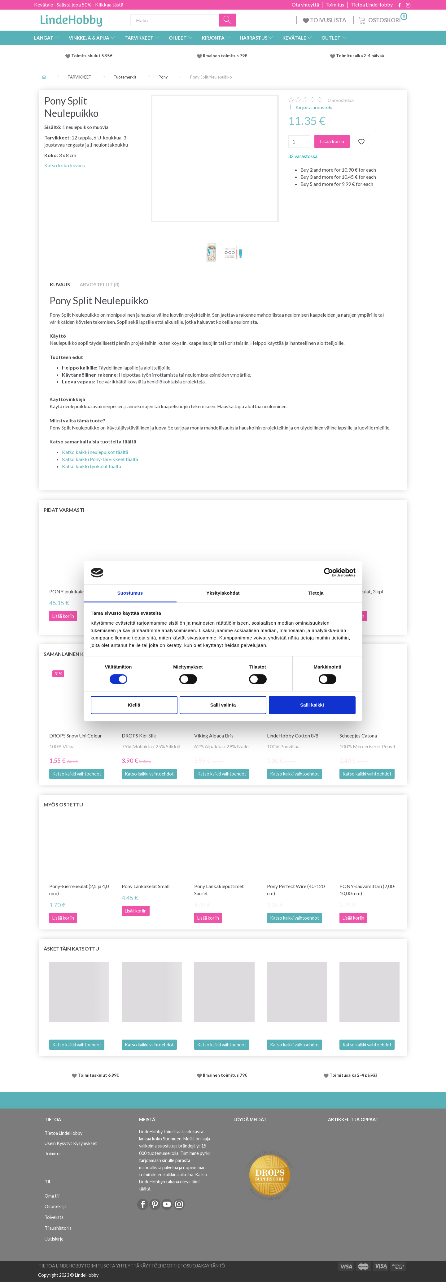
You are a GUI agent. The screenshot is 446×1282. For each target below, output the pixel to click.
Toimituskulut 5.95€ (91, 55)
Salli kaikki (312, 704)
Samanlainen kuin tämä (76, 654)
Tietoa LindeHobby (372, 4)
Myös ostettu (63, 804)
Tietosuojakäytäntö (199, 1265)
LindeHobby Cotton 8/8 (292, 735)
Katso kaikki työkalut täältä (91, 466)
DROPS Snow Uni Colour (75, 735)
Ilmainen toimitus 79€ (226, 55)
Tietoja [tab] (316, 593)
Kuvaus (60, 284)
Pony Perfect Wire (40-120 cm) (296, 889)
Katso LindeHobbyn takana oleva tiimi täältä (173, 1181)
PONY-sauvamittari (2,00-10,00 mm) (367, 889)
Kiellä (134, 704)
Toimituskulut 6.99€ (98, 1075)
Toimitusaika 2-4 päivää (360, 55)
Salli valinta (223, 704)
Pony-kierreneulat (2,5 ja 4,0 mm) (79, 889)
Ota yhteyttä (305, 4)
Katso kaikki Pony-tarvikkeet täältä (100, 459)
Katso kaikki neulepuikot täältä (95, 452)
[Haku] (227, 20)
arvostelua (341, 100)
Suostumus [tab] (130, 593)
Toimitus (335, 4)
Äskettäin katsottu (71, 948)
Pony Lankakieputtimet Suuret (219, 889)
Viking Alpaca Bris (214, 735)
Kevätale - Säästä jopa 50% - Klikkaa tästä (78, 4)
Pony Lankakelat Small (145, 886)
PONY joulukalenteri (71, 591)
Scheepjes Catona (358, 735)
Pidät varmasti (64, 510)
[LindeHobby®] (71, 19)
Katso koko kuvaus (64, 165)
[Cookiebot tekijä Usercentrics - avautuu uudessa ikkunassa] (328, 572)
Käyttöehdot (156, 1265)
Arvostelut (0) (100, 284)
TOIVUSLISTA (325, 20)
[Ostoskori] (382, 19)
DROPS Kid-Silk (139, 735)
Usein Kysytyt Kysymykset (71, 1143)
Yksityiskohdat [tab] (222, 593)
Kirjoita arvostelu (313, 107)
